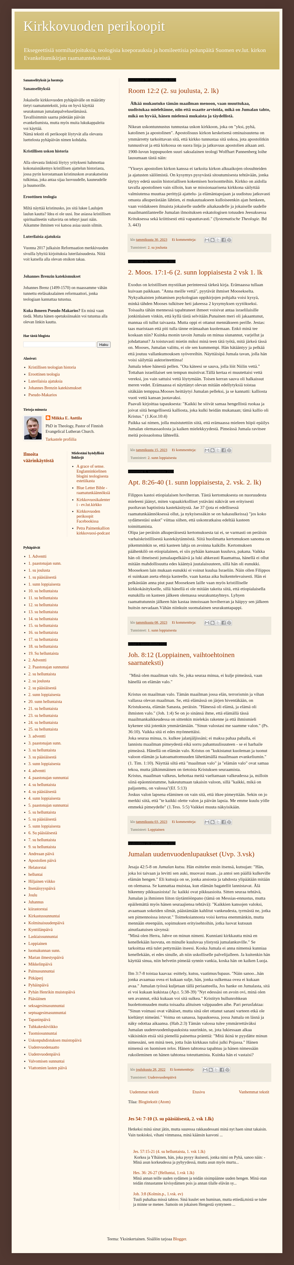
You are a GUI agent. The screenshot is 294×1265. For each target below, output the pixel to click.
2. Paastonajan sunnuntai (49, 667)
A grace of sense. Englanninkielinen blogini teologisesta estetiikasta (92, 473)
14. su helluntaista (43, 619)
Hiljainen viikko (42, 881)
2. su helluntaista (42, 674)
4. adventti (37, 771)
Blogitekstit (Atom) (155, 1102)
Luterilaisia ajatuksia (46, 381)
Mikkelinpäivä (40, 964)
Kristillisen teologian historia (52, 367)
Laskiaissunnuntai (43, 936)
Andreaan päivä (41, 854)
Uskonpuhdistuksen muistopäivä (55, 1040)
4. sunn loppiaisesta (45, 798)
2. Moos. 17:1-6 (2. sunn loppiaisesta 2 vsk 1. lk (195, 272)
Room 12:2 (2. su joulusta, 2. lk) (173, 90)
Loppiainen (156, 830)
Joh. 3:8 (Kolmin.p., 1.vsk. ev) (158, 1194)
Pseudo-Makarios (43, 395)
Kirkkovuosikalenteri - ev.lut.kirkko (93, 502)
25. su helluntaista (43, 729)
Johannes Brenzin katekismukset (55, 388)
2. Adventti (38, 660)
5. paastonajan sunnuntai (49, 805)
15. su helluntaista (43, 625)
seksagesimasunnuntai (47, 1006)
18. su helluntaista (43, 646)
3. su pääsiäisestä (42, 757)
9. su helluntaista (42, 847)
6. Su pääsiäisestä (43, 833)
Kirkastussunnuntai (44, 916)
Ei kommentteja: (184, 240)
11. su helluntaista (43, 598)
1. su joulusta (39, 570)
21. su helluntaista (43, 708)
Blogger (179, 1239)
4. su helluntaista (42, 785)
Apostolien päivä (42, 860)
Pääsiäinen (37, 999)
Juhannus (36, 902)
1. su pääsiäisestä (42, 577)
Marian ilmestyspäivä (46, 957)
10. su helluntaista (43, 591)
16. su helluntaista (43, 632)
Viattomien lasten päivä (48, 1068)
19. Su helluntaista (44, 653)
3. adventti (37, 736)
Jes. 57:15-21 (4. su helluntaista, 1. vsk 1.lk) (169, 1151)
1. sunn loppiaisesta (162, 630)
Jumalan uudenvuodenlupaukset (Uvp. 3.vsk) (191, 854)
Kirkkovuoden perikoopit (94, 26)
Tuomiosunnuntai (43, 1033)
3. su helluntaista (42, 750)
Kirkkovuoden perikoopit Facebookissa (88, 516)
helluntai (36, 874)
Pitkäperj (36, 978)
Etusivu (198, 1092)
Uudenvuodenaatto (44, 1047)
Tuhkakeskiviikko (43, 1026)
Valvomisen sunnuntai (47, 1061)
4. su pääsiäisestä (42, 791)
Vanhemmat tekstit (254, 1092)
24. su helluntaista (43, 722)
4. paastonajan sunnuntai (49, 778)
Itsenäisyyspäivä (42, 888)
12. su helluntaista (43, 605)
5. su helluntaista (42, 812)
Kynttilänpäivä (41, 929)
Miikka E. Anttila (67, 418)
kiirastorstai (38, 909)
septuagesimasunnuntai (47, 1013)
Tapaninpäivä (39, 1020)
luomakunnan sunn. (45, 950)
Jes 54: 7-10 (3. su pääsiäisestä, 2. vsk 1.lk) (171, 1119)
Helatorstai (37, 867)
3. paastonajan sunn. (45, 743)
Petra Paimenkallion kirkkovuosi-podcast (93, 530)
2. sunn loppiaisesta (162, 458)
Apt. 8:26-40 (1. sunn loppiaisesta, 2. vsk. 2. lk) (194, 482)
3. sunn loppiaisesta (45, 764)
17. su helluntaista (43, 639)
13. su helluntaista (43, 612)
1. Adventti (38, 556)
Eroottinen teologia (44, 374)
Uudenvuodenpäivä (162, 1077)
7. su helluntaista (42, 840)
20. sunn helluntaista (45, 701)
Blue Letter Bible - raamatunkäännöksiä (93, 490)
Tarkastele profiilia (61, 439)
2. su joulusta (157, 247)
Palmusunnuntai (42, 971)
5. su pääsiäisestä (42, 819)
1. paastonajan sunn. (45, 563)
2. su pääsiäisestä (42, 688)
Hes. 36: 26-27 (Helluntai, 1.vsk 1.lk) (163, 1173)
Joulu (33, 895)
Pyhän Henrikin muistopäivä (52, 992)
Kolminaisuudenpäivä (46, 923)
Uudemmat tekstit (144, 1092)
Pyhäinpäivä (39, 985)
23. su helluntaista (43, 715)
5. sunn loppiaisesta (45, 826)
